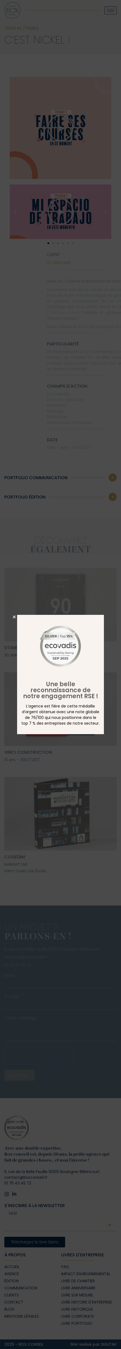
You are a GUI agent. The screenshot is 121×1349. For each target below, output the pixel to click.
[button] (14, 617)
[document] (60, 674)
